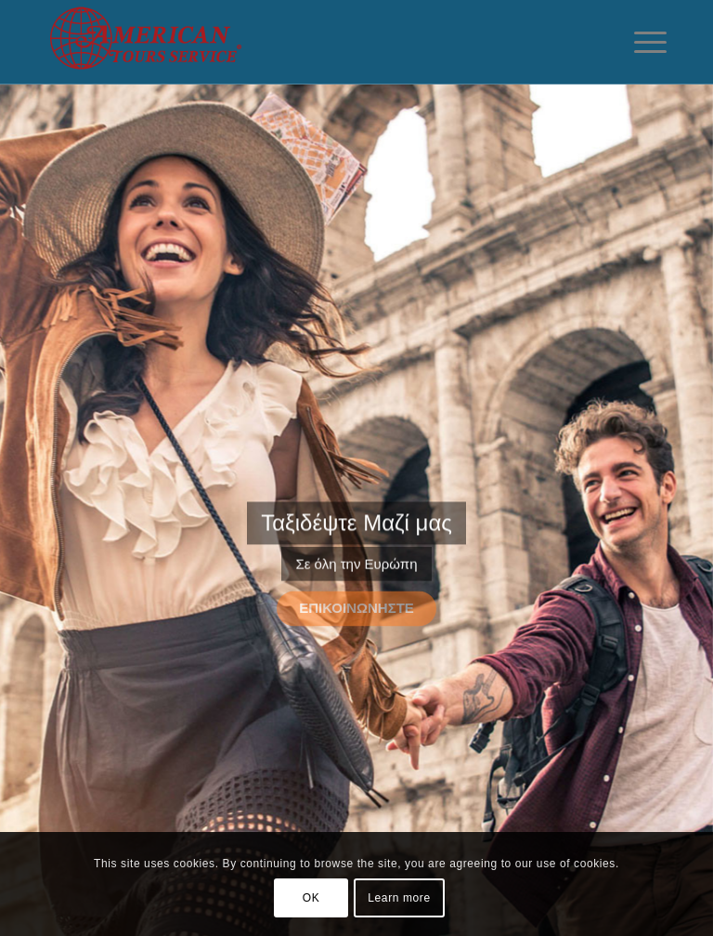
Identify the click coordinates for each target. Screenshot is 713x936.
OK (311, 897)
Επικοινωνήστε (356, 606)
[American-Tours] (170, 42)
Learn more (399, 897)
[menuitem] (641, 42)
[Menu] (641, 42)
